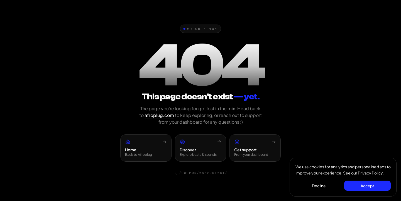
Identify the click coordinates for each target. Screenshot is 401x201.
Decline (319, 185)
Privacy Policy (370, 172)
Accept (367, 185)
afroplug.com (159, 115)
